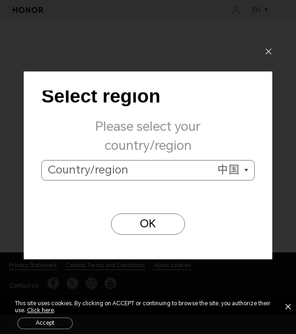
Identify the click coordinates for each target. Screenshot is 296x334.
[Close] (268, 53)
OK (148, 223)
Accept (45, 323)
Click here (40, 310)
